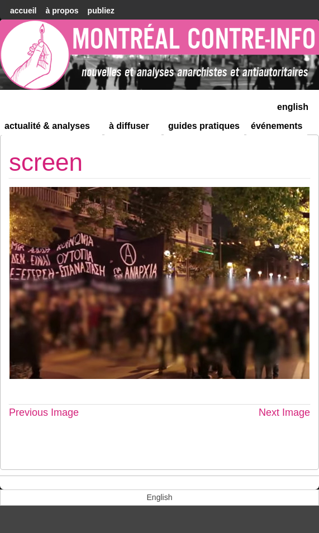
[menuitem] (293, 106)
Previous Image (44, 412)
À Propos (61, 10)
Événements (277, 126)
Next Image (284, 412)
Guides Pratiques (204, 126)
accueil (23, 10)
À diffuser (134, 128)
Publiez (101, 10)
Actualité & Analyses (51, 128)
